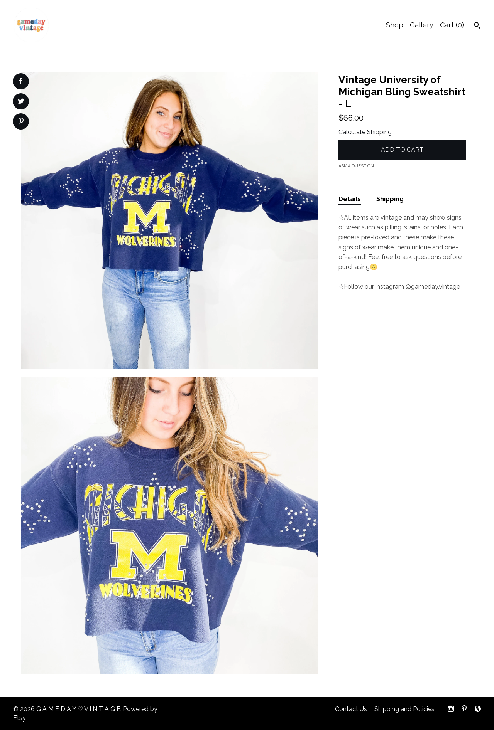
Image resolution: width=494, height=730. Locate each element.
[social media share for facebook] (20, 81)
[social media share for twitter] (21, 102)
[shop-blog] (478, 709)
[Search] (477, 26)
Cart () (452, 25)
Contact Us (351, 709)
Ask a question (356, 165)
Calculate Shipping (365, 132)
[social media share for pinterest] (21, 122)
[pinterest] (464, 709)
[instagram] (451, 709)
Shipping (390, 199)
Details (349, 199)
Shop (394, 25)
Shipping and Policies (404, 709)
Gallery (421, 25)
